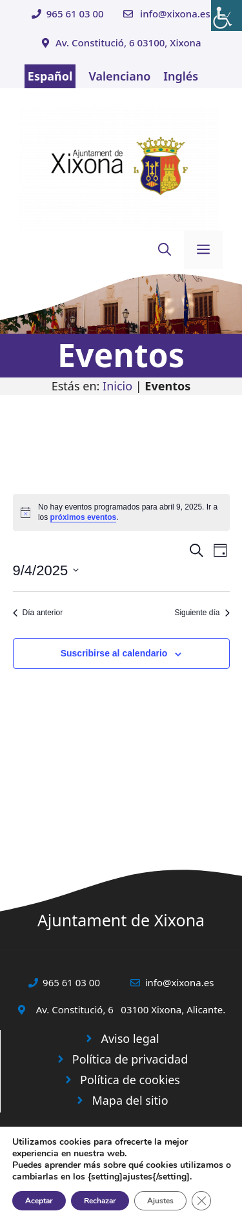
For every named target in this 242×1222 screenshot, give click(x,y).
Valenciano (119, 76)
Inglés (180, 76)
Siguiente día (201, 612)
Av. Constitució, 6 (75, 1009)
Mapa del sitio (130, 1100)
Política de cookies (130, 1079)
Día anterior (38, 612)
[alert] (121, 512)
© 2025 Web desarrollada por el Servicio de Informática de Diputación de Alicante (121, 1185)
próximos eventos (83, 517)
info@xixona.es (175, 13)
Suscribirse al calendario (114, 653)
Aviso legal (130, 1038)
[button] (164, 250)
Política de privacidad (130, 1059)
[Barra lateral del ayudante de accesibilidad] (226, 15)
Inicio (117, 386)
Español (50, 76)
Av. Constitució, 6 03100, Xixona (128, 42)
